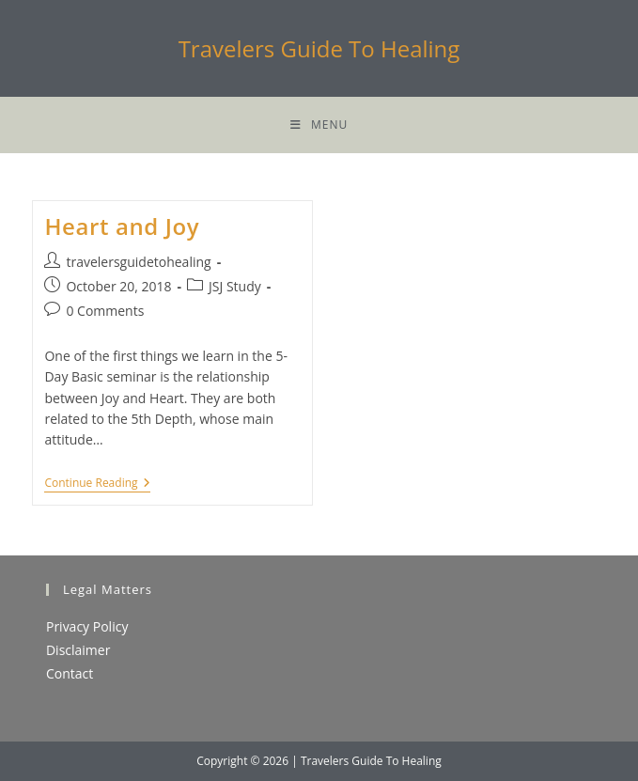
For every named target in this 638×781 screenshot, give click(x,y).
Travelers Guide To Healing (319, 48)
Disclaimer (78, 650)
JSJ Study (235, 286)
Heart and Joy (121, 226)
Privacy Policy (87, 626)
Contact (69, 673)
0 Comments (105, 311)
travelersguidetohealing (138, 262)
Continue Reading (96, 484)
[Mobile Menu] (319, 125)
